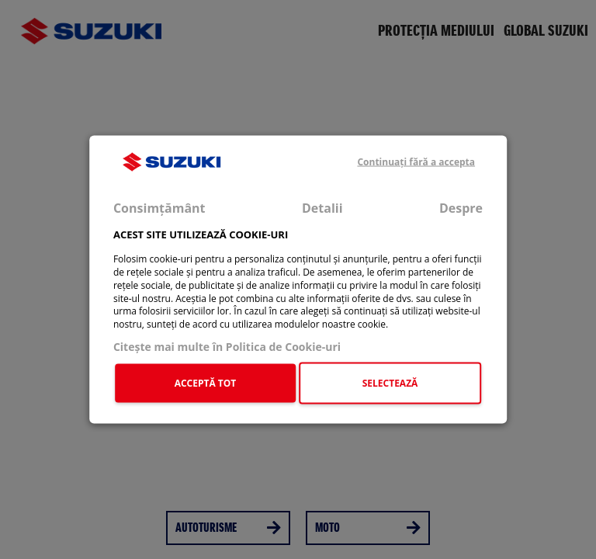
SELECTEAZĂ (390, 382)
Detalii (322, 208)
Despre (461, 208)
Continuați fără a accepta (416, 161)
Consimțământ (159, 208)
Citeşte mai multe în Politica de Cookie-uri (227, 346)
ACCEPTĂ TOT (206, 382)
